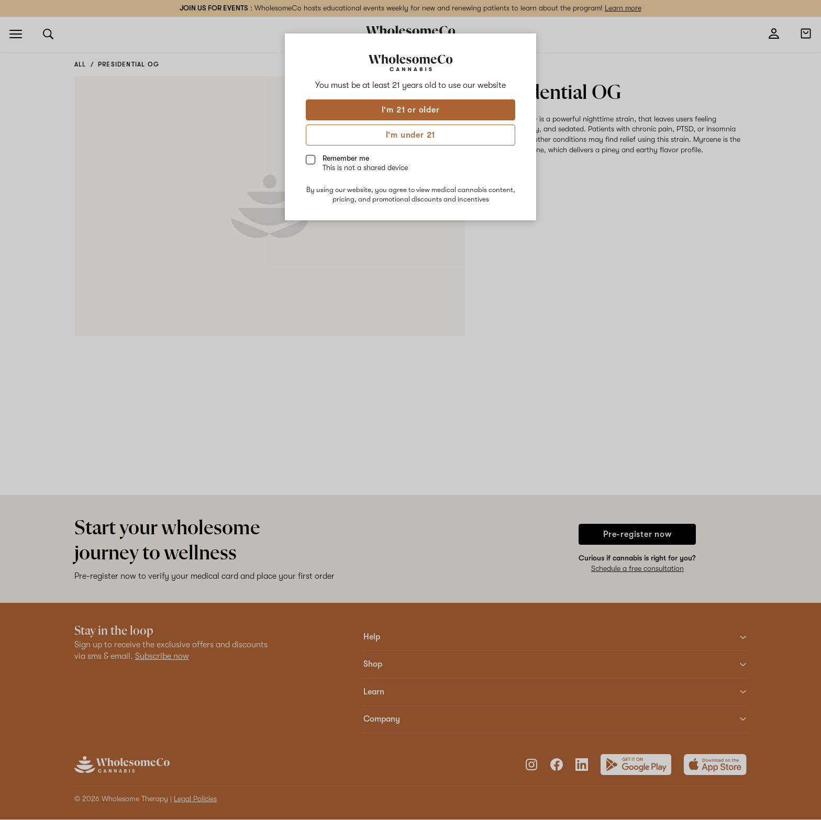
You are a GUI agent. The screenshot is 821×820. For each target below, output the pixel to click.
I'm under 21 (411, 135)
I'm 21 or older (411, 110)
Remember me (365, 163)
